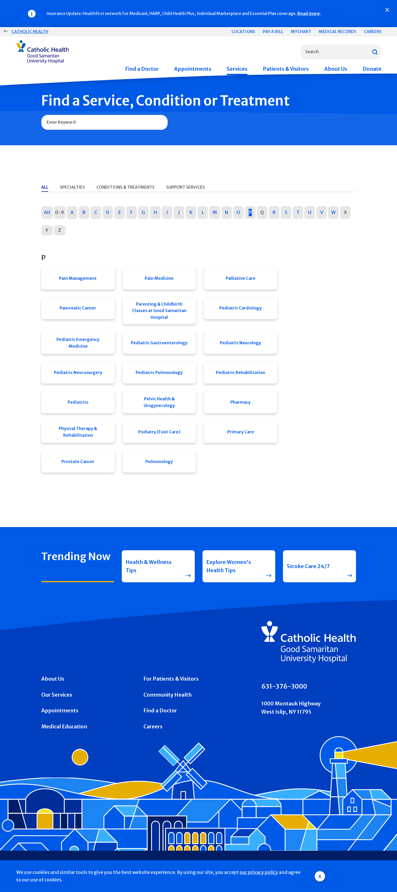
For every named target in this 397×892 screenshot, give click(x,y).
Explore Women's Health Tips (228, 566)
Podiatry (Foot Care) (159, 431)
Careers (373, 31)
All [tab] (44, 187)
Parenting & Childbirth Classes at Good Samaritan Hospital (159, 310)
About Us (335, 69)
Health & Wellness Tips (149, 566)
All (47, 212)
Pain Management (78, 278)
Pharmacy (240, 402)
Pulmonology (159, 461)
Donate (372, 69)
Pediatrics (78, 402)
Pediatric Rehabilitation (240, 372)
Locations (243, 31)
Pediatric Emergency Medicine (77, 343)
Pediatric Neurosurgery (78, 372)
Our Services (56, 694)
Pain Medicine (159, 278)
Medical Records (337, 31)
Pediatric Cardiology (240, 307)
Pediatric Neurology (240, 342)
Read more (308, 13)
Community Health (167, 694)
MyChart (301, 31)
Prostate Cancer (77, 461)
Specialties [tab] (72, 187)
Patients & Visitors (286, 69)
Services (237, 69)
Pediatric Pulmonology (159, 372)
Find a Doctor (142, 69)
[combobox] (341, 52)
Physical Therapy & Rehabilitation (78, 432)
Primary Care (240, 431)
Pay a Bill (273, 31)
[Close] (387, 10)
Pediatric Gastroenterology (159, 342)
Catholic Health (30, 31)
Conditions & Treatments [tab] (125, 187)
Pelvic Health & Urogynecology (159, 402)
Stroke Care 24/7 (308, 566)
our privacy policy (259, 872)
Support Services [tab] (185, 187)
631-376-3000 (284, 686)
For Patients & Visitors (171, 678)
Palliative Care (240, 278)
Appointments (192, 69)
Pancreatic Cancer (78, 307)
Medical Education (64, 726)
